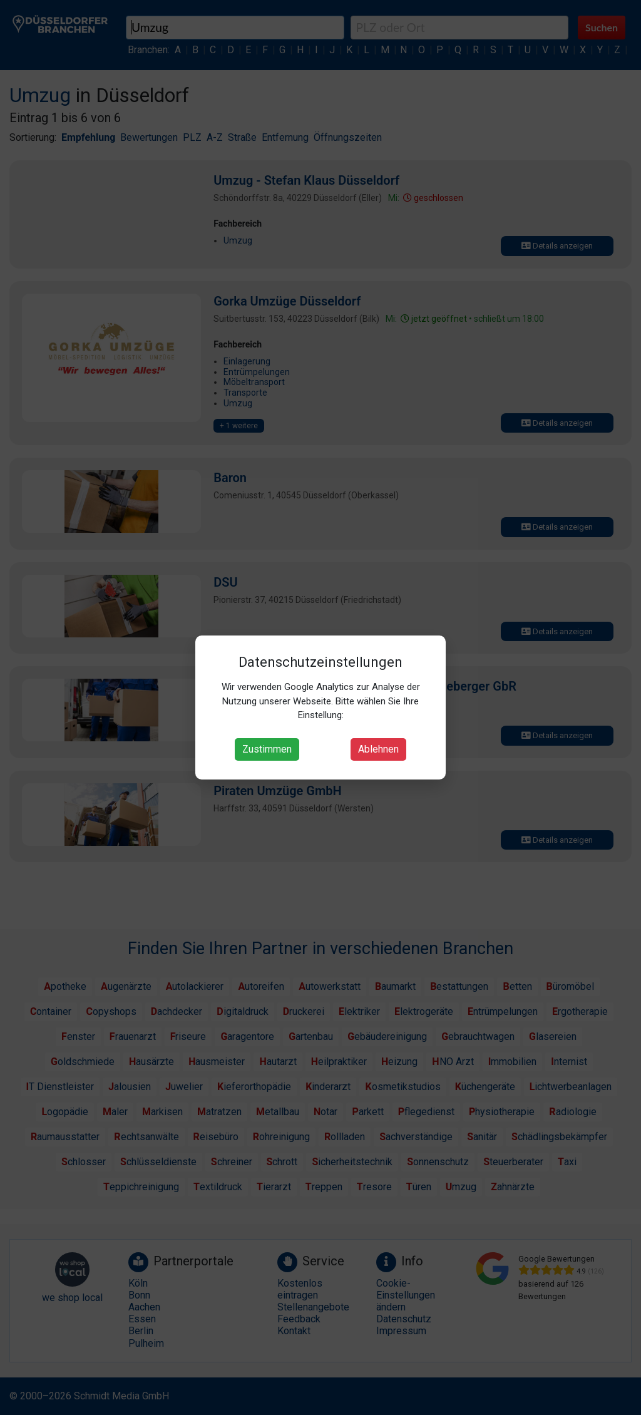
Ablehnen (378, 749)
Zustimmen (267, 749)
